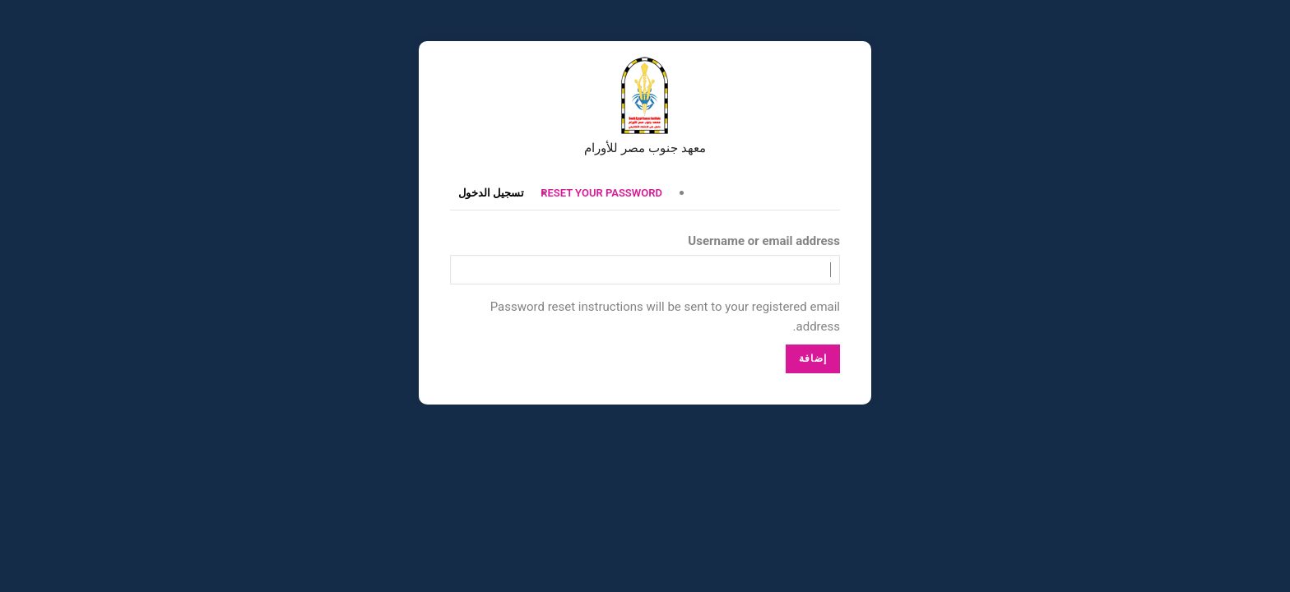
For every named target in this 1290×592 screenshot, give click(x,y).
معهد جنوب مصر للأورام (644, 148)
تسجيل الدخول (491, 193)
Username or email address (764, 241)
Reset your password (601, 193)
